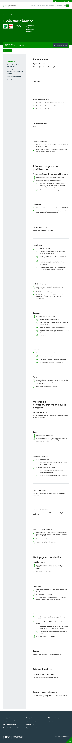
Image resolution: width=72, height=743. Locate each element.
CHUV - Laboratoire (41, 1)
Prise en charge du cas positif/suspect (13, 65)
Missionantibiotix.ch (31, 721)
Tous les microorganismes (10, 14)
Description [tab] (7, 50)
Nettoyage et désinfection (14, 76)
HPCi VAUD (29, 1)
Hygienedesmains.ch (31, 728)
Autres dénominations (30, 25)
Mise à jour (18, 25)
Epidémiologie (11, 61)
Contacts (50, 721)
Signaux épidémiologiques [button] (62, 1)
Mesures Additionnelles (9, 724)
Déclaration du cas (12, 80)
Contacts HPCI (49, 1)
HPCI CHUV (34, 1)
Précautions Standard (9, 721)
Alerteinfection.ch (30, 724)
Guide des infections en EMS (11, 728)
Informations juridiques (63, 736)
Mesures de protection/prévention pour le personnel (15, 71)
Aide (56, 736)
